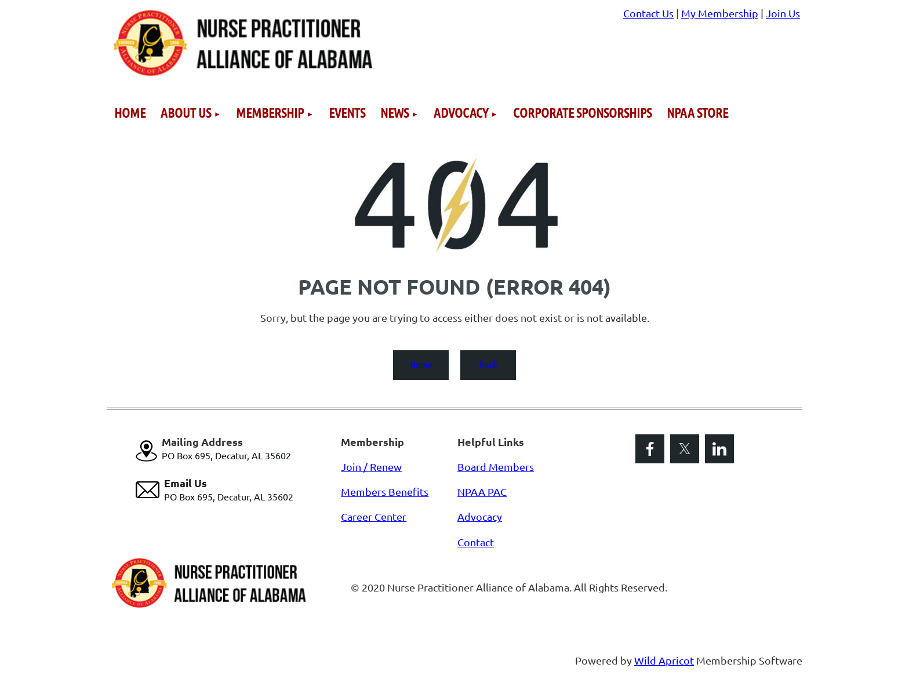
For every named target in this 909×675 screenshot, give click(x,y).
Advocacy (479, 516)
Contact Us (648, 13)
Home (421, 364)
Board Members (495, 466)
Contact (475, 542)
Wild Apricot (664, 660)
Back (488, 364)
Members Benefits (384, 491)
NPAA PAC (482, 491)
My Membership (719, 13)
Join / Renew (371, 466)
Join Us (783, 13)
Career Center (373, 516)
